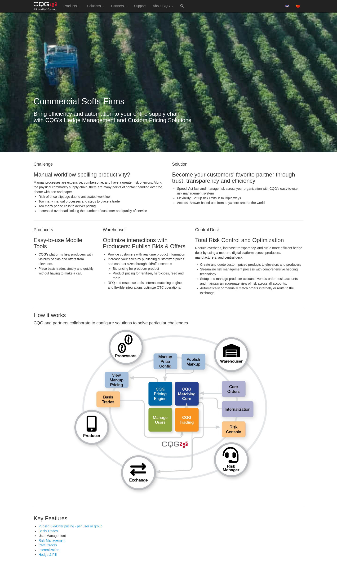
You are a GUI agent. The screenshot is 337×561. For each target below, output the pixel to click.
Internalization (49, 550)
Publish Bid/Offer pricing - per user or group (70, 526)
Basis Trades (48, 531)
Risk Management (52, 540)
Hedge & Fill (48, 555)
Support (140, 6)
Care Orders (48, 545)
